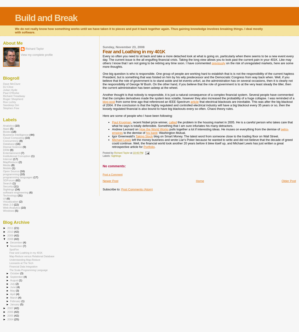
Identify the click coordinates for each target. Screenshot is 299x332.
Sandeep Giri (11, 105)
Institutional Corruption (16, 155)
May (13, 290)
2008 (10, 238)
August (14, 280)
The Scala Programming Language (28, 270)
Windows (8, 210)
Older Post (289, 181)
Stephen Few (11, 108)
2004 (10, 319)
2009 (10, 235)
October (15, 273)
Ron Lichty (9, 102)
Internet (7, 159)
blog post (109, 102)
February (15, 301)
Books (7, 131)
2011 (10, 227)
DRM (6, 149)
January (15, 304)
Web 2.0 (8, 204)
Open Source (11, 171)
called (173, 122)
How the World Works (153, 129)
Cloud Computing (13, 137)
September (17, 276)
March (14, 297)
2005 (10, 315)
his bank (151, 133)
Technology (10, 195)
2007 (10, 308)
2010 (10, 231)
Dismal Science (12, 146)
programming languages (17, 177)
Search (7, 183)
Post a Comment (112, 174)
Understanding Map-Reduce (24, 259)
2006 (10, 311)
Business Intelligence (16, 134)
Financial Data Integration (23, 266)
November (16, 246)
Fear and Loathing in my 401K (26, 252)
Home (200, 181)
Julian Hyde (10, 89)
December (16, 242)
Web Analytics (11, 207)
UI (4, 198)
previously (218, 63)
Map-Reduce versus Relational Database (31, 256)
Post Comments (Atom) (137, 189)
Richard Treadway (14, 95)
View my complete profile (37, 55)
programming (11, 174)
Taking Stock (144, 136)
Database (9, 143)
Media (7, 165)
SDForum (9, 180)
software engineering (15, 192)
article (195, 102)
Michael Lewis (121, 140)
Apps (6, 128)
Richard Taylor (34, 48)
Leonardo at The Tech (21, 263)
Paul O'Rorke (11, 92)
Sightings (116, 156)
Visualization (10, 201)
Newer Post (110, 181)
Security (8, 186)
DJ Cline (8, 86)
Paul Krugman (121, 122)
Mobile (7, 168)
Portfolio (149, 147)
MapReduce (10, 162)
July (13, 283)
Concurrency (10, 140)
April (13, 294)
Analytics (8, 125)
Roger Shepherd (13, 98)
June (13, 287)
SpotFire (14, 249)
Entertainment (11, 152)
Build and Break (46, 18)
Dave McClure (11, 83)
